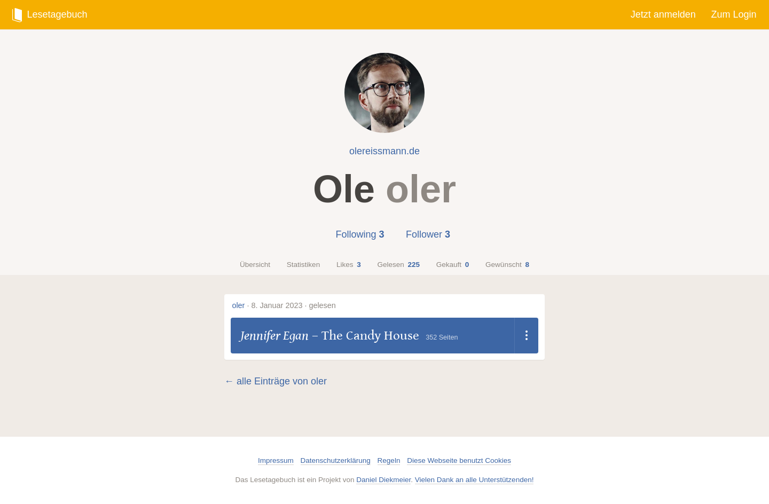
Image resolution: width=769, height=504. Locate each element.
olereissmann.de (384, 151)
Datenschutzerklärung (336, 460)
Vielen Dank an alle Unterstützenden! (474, 480)
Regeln (389, 460)
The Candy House (370, 335)
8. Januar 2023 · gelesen (293, 305)
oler (238, 305)
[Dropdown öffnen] (526, 336)
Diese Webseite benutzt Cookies (459, 460)
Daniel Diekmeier (383, 480)
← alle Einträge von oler (275, 381)
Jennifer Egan (274, 335)
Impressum (276, 460)
